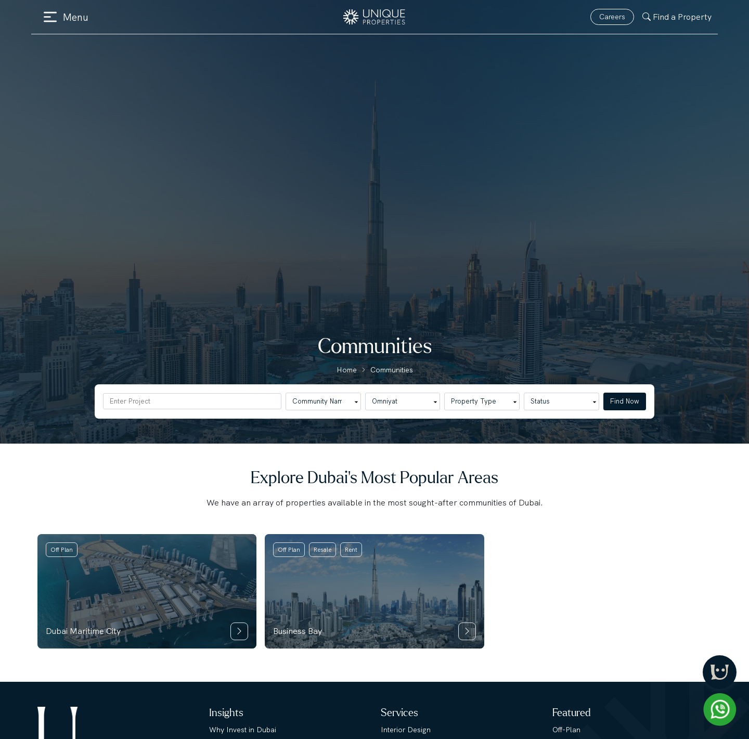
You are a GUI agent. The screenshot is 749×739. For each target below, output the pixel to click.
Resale (322, 550)
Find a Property (677, 16)
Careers (612, 16)
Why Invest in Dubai (242, 729)
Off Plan (61, 550)
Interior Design (406, 729)
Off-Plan (566, 729)
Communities (391, 369)
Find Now (624, 401)
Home (347, 369)
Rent (351, 550)
